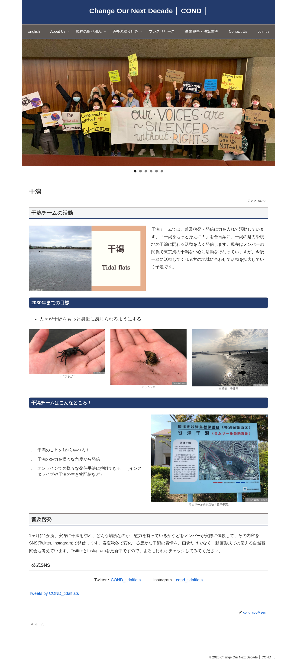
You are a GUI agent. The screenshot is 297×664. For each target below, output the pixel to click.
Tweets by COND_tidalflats (54, 593)
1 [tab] (135, 171)
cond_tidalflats (189, 580)
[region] (148, 102)
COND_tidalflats (126, 580)
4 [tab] (151, 171)
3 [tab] (146, 171)
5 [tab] (156, 171)
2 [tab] (140, 171)
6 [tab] (162, 171)
